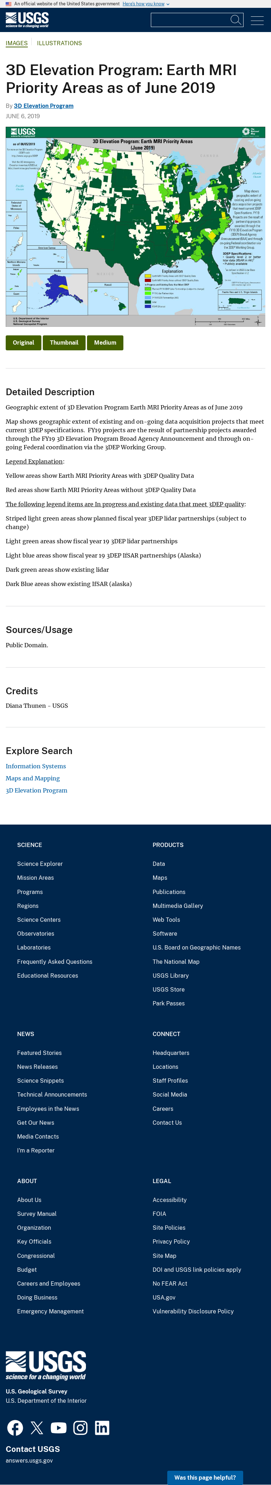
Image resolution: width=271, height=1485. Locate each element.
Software (165, 933)
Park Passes (169, 1003)
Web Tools (166, 919)
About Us (29, 1200)
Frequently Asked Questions (54, 961)
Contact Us (167, 1122)
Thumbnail (64, 342)
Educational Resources (47, 975)
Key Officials (34, 1241)
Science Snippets (40, 1080)
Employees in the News (48, 1108)
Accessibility (170, 1200)
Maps (160, 877)
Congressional (36, 1256)
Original (23, 342)
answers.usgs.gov (29, 1460)
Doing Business (37, 1297)
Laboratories (34, 947)
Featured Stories (39, 1053)
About (27, 1181)
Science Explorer (40, 864)
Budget (27, 1269)
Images (17, 43)
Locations (165, 1066)
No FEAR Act (170, 1283)
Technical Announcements (52, 1094)
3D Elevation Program (43, 106)
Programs (30, 892)
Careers (163, 1108)
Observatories (35, 933)
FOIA (159, 1214)
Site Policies (169, 1227)
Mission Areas (35, 877)
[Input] (197, 20)
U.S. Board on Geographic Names (197, 947)
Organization (34, 1227)
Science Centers (39, 919)
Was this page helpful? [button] (205, 1477)
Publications (169, 892)
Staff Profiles (170, 1080)
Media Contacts (38, 1136)
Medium (105, 342)
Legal (162, 1181)
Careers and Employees (48, 1283)
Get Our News (35, 1122)
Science (29, 845)
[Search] (236, 20)
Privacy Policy (171, 1241)
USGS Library (171, 975)
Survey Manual (37, 1214)
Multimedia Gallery (178, 906)
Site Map (165, 1256)
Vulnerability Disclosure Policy (193, 1311)
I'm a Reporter (36, 1150)
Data (159, 864)
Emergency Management (50, 1311)
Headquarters (171, 1053)
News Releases (37, 1066)
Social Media (170, 1094)
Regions (28, 906)
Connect (166, 1034)
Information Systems (36, 766)
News (25, 1034)
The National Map (176, 961)
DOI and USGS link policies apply (197, 1269)
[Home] (27, 26)
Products (168, 845)
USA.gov (164, 1297)
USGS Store (169, 989)
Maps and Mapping (33, 778)
